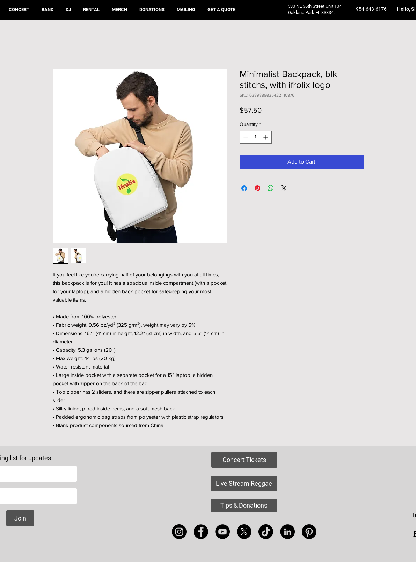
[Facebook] (201, 531)
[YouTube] (222, 531)
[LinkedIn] (287, 531)
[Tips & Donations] (244, 505)
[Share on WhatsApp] (271, 188)
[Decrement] (245, 137)
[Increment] (266, 137)
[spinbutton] (255, 137)
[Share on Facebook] (244, 188)
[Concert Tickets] (244, 460)
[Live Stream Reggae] (244, 483)
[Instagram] (179, 531)
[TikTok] (265, 531)
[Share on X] (284, 188)
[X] (244, 531)
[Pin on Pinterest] (257, 188)
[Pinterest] (309, 531)
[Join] (20, 518)
